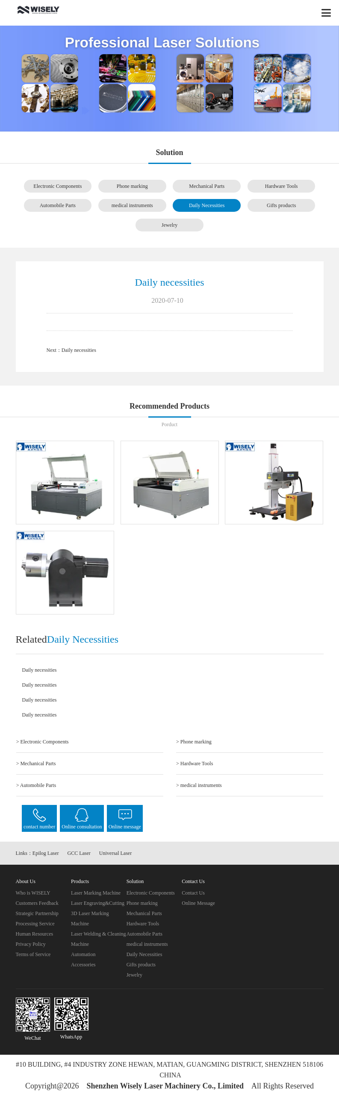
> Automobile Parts (36, 785)
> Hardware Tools (194, 763)
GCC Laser (79, 853)
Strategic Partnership (37, 913)
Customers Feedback (37, 903)
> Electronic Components (42, 742)
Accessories (83, 965)
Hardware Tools (281, 186)
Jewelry (169, 225)
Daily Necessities (207, 205)
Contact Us (193, 893)
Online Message (198, 903)
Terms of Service (33, 954)
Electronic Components (57, 186)
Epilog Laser (45, 853)
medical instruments (132, 205)
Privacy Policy (31, 944)
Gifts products (281, 205)
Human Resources (34, 934)
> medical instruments (199, 785)
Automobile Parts (58, 205)
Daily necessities (79, 350)
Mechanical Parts (206, 186)
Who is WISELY (33, 893)
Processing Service (35, 924)
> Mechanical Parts (36, 763)
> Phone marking (194, 742)
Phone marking (132, 186)
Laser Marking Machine (96, 893)
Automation (83, 954)
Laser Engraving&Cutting (97, 903)
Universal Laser (115, 853)
